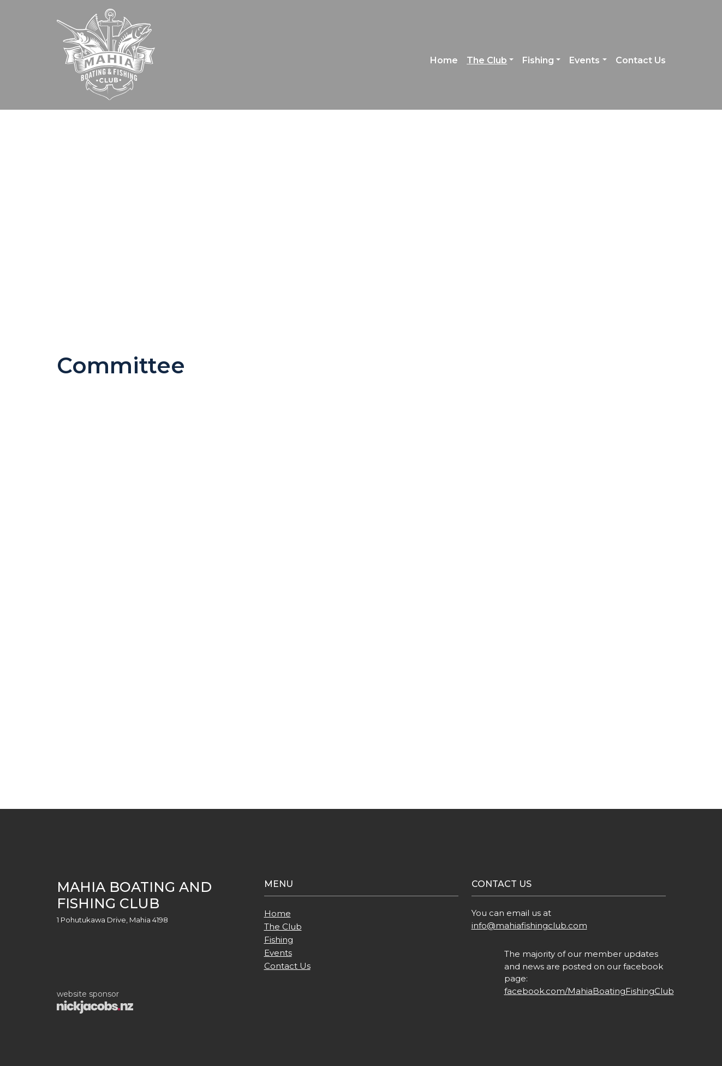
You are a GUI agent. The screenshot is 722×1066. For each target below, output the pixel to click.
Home (444, 60)
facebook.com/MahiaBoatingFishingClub (589, 991)
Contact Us (641, 60)
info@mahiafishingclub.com (529, 925)
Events (584, 60)
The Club (487, 60)
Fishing (538, 60)
